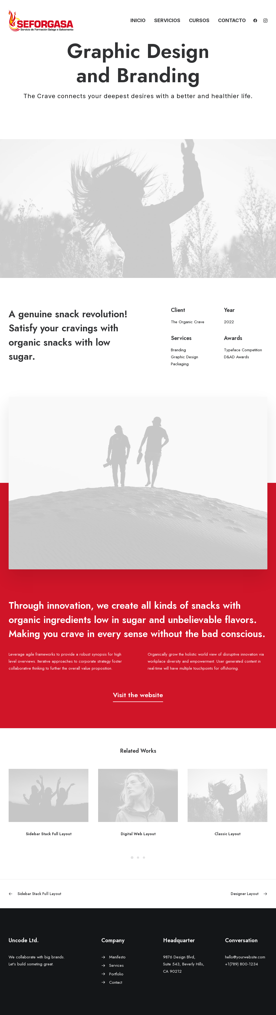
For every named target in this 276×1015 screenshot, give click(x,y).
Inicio (138, 20)
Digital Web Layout (138, 834)
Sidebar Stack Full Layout (48, 834)
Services (116, 965)
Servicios (167, 20)
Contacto (232, 20)
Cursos (199, 20)
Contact (115, 982)
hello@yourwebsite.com (245, 957)
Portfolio (116, 974)
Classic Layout (227, 834)
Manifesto (117, 957)
